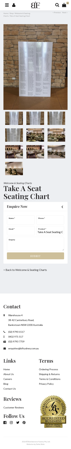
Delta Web (40, 444)
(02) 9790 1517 (13, 331)
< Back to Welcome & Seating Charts (25, 269)
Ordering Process (48, 369)
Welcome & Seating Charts (17, 183)
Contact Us (9, 388)
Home (5, 13)
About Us (8, 374)
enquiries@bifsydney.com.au (21, 348)
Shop (11, 13)
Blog (5, 383)
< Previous (57, 12)
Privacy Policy (46, 383)
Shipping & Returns (49, 374)
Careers (7, 378)
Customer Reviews (13, 407)
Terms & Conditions (49, 378)
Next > (65, 12)
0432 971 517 (13, 336)
